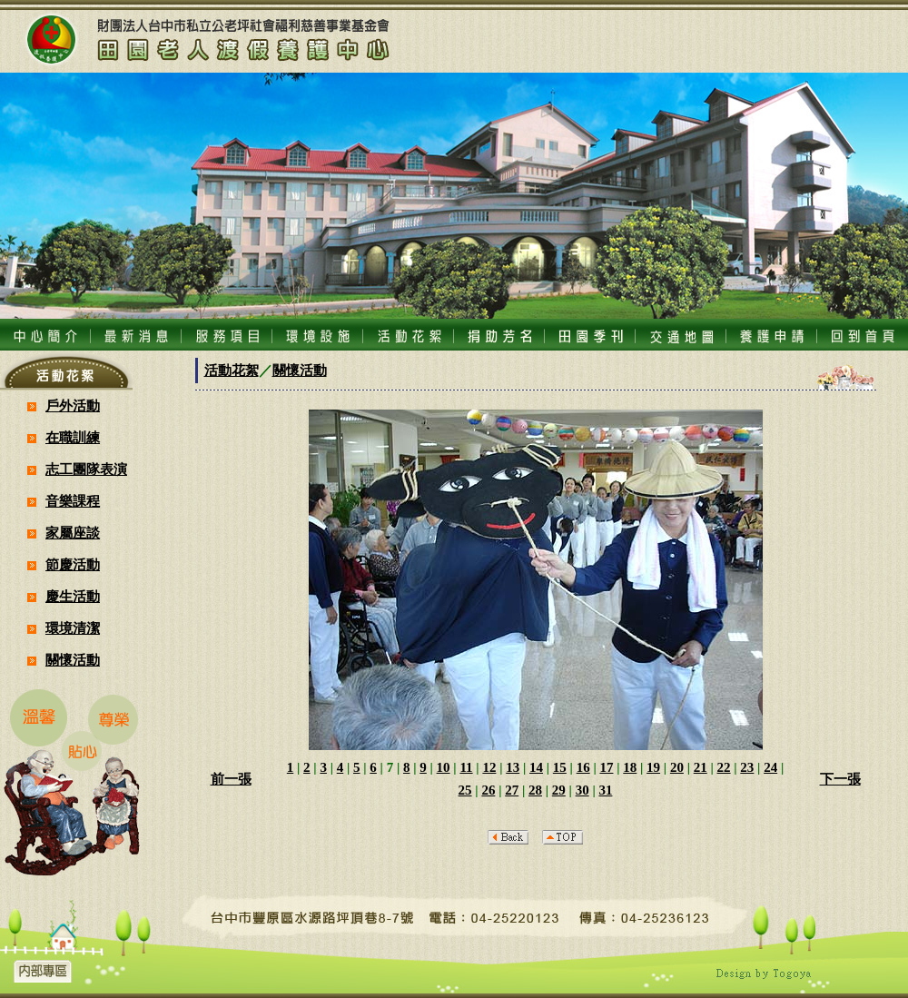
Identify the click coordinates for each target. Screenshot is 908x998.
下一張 (840, 779)
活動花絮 (231, 370)
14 (536, 767)
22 (724, 767)
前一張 (231, 779)
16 (583, 767)
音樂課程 (72, 501)
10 (443, 767)
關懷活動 (72, 660)
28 (535, 790)
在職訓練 (72, 437)
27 (511, 790)
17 (606, 767)
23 (747, 767)
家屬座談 (72, 533)
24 (770, 767)
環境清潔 (72, 628)
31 (605, 790)
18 (630, 767)
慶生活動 (72, 596)
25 (465, 790)
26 (488, 790)
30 (582, 790)
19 (653, 767)
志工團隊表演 (86, 469)
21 (700, 767)
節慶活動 (72, 565)
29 (559, 790)
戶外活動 (72, 406)
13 (512, 767)
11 (465, 767)
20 (677, 767)
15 (560, 767)
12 (489, 767)
